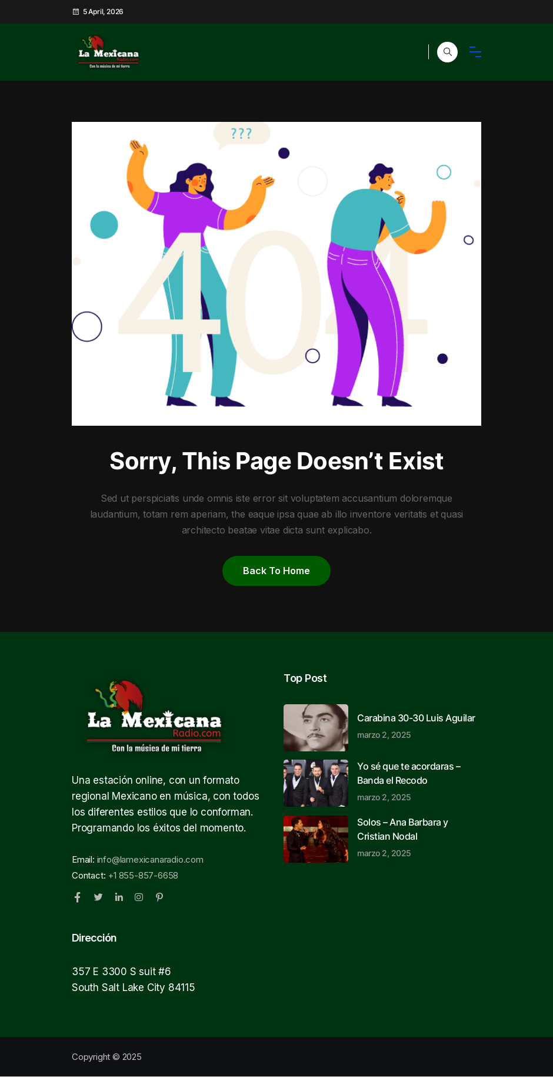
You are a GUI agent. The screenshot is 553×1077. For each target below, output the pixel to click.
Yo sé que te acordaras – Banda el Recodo (419, 780)
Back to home (276, 570)
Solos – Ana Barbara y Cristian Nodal (419, 836)
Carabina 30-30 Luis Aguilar (419, 725)
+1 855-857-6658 (143, 875)
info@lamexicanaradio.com (150, 859)
